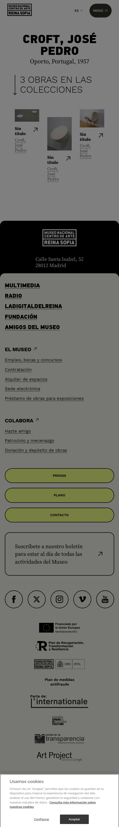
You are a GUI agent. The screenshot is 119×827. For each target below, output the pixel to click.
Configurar (41, 822)
